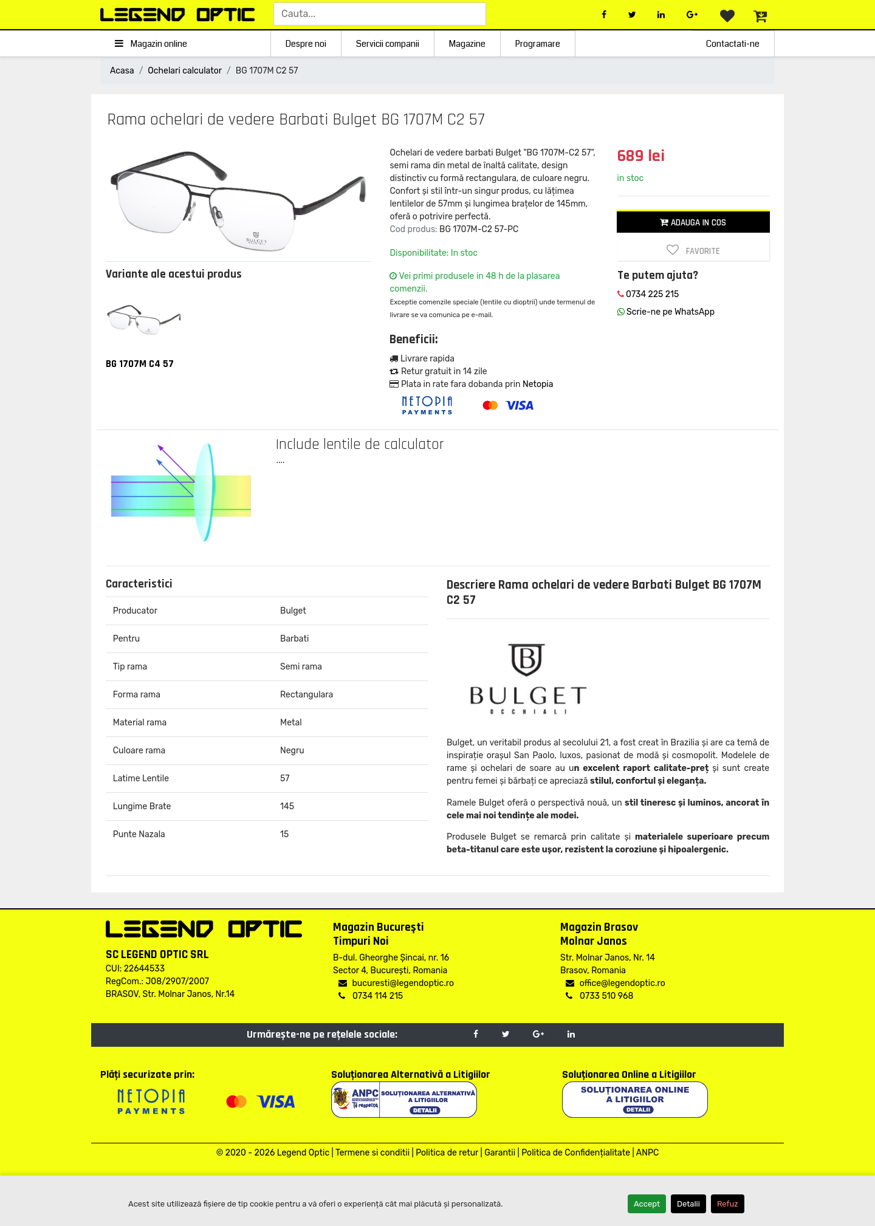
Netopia (538, 384)
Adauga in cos (693, 222)
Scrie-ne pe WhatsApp (666, 312)
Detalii (688, 1203)
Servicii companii (387, 44)
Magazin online (151, 44)
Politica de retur (447, 1153)
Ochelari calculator (185, 71)
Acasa (122, 71)
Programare (537, 44)
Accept (647, 1203)
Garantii (499, 1153)
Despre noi (306, 44)
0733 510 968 (599, 996)
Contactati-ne (733, 44)
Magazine (467, 44)
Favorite (693, 250)
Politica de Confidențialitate (575, 1153)
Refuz (727, 1203)
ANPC (647, 1153)
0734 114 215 (370, 996)
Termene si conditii (372, 1153)
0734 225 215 (648, 294)
